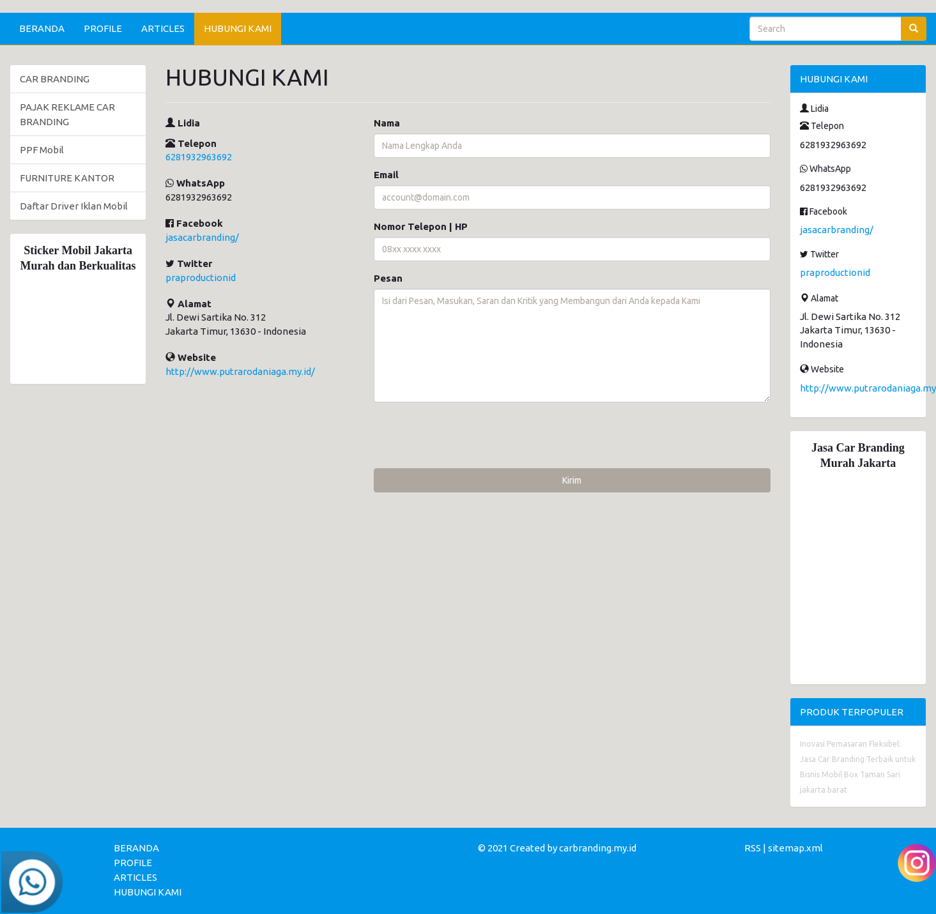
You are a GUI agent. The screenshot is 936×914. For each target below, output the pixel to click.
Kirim (571, 480)
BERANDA (42, 28)
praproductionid (200, 277)
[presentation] (471, 437)
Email (386, 174)
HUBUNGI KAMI (238, 28)
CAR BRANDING (54, 78)
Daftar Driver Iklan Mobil (74, 206)
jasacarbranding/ (202, 237)
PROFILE (103, 28)
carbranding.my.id (597, 847)
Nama (387, 123)
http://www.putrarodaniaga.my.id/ (240, 371)
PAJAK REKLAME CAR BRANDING (67, 114)
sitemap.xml (795, 847)
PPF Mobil (42, 149)
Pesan (388, 278)
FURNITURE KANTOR (67, 177)
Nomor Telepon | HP (421, 226)
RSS (752, 847)
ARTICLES (163, 28)
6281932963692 (198, 156)
